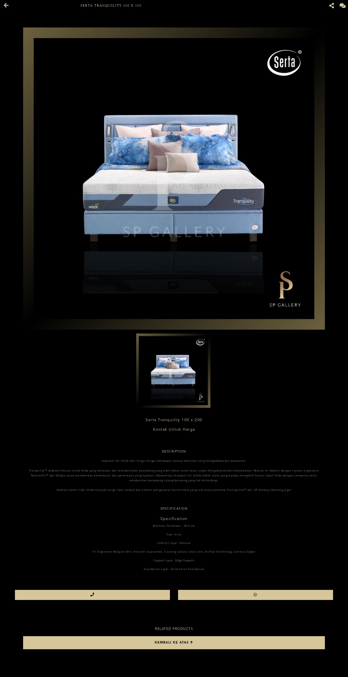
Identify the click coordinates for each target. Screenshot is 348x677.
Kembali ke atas (174, 642)
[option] (174, 178)
